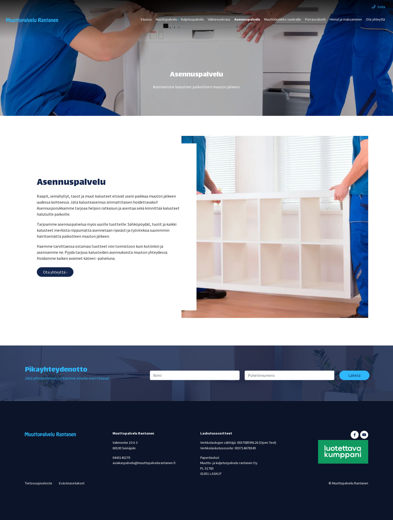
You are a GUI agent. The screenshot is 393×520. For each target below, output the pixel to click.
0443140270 (121, 457)
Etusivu (146, 19)
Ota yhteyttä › (55, 272)
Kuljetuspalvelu (192, 19)
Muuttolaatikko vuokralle (282, 19)
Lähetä (354, 375)
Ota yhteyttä (375, 19)
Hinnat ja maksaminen (346, 19)
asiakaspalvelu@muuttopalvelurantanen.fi (144, 463)
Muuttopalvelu (166, 19)
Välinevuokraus (219, 19)
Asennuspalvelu (247, 19)
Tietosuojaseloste (38, 483)
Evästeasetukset (71, 483)
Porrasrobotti (315, 19)
